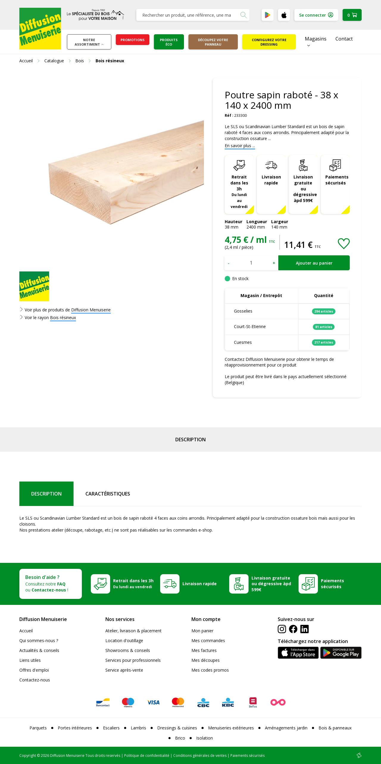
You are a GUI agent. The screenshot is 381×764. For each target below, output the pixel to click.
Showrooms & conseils (127, 650)
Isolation (204, 738)
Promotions (133, 40)
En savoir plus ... (240, 145)
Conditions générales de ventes (200, 755)
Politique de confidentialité (146, 755)
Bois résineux (63, 317)
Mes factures (204, 650)
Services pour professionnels (133, 660)
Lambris (138, 728)
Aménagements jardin (286, 728)
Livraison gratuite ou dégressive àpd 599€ (305, 189)
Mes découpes (205, 660)
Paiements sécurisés (337, 180)
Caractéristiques (107, 493)
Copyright (27, 755)
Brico (180, 738)
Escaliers (111, 728)
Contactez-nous (34, 680)
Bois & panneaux (335, 728)
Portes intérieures (75, 728)
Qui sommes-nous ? (38, 640)
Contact (344, 38)
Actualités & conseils (39, 650)
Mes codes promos (210, 670)
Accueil (26, 630)
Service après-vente (124, 670)
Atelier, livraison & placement (133, 630)
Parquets (38, 728)
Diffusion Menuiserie (91, 310)
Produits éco (169, 42)
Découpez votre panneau (213, 42)
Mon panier (202, 630)
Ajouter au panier (314, 263)
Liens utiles (30, 660)
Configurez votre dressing (269, 42)
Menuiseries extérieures (231, 728)
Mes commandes (208, 640)
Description (190, 439)
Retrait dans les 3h (239, 191)
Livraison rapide (271, 180)
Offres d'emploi (34, 670)
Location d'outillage (124, 640)
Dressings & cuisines (177, 728)
